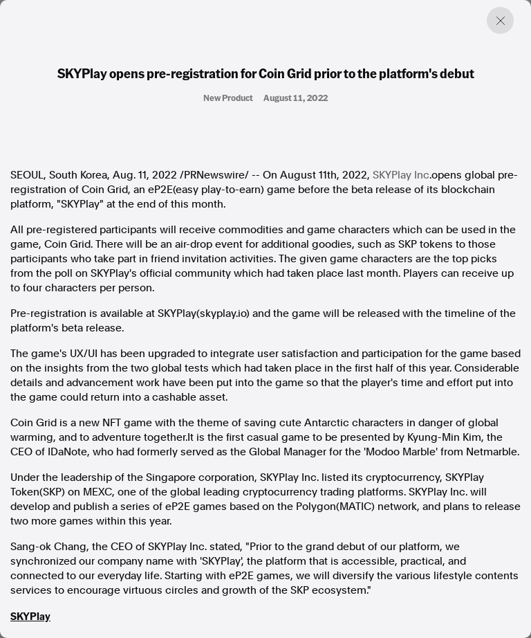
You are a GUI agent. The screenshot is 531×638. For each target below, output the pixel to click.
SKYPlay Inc (401, 175)
